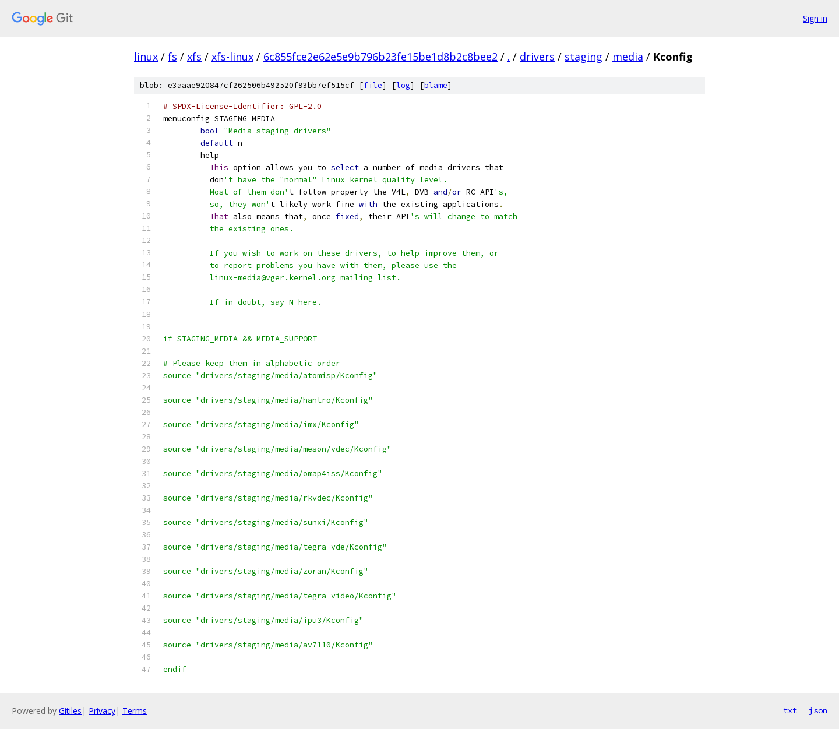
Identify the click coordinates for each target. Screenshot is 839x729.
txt (790, 710)
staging (583, 57)
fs (172, 57)
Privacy (102, 710)
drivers (537, 57)
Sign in (815, 18)
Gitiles (70, 710)
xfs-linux (232, 57)
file (373, 85)
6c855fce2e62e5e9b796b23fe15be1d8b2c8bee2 (380, 57)
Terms (134, 710)
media (627, 57)
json (818, 710)
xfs (194, 57)
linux (146, 57)
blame (435, 85)
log (403, 85)
